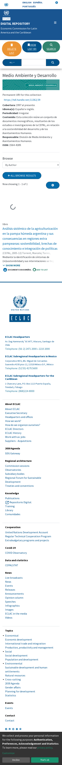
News (8, 581)
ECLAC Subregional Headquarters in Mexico (31, 356)
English (26, 2)
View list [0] (32, 47)
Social (8, 651)
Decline (16, 759)
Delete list (11, 49)
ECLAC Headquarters (17, 336)
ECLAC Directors (14, 429)
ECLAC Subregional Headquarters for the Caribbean (29, 377)
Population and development (21, 659)
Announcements (14, 593)
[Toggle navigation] (55, 22)
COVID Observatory (16, 552)
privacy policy (44, 747)
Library (9, 510)
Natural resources (15, 675)
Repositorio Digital (20, 502)
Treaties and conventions (19, 485)
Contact (9, 720)
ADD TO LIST (40, 269)
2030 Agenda (12, 683)
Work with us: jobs (15, 437)
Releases (10, 589)
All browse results (22, 175)
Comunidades (12, 514)
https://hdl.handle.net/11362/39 (22, 99)
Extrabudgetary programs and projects (27, 540)
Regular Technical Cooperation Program (28, 536)
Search (51, 47)
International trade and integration (25, 643)
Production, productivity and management (29, 647)
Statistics (10, 695)
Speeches (10, 601)
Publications (12, 498)
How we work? (13, 421)
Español (37, 2)
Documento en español (17, 270)
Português (29, 6)
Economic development (18, 639)
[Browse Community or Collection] (31, 165)
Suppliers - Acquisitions (18, 441)
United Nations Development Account (26, 532)
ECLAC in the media (16, 613)
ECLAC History (13, 433)
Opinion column (14, 597)
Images (9, 609)
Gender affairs (13, 687)
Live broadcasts (14, 577)
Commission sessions (17, 465)
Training (10, 506)
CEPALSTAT (11, 565)
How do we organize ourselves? (22, 425)
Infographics (12, 605)
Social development (16, 655)
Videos (8, 617)
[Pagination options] (53, 185)
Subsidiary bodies (14, 473)
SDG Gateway (12, 453)
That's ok (44, 759)
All (11, 62)
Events (9, 585)
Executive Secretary (16, 413)
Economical (12, 635)
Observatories (13, 469)
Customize (8, 753)
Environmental (13, 663)
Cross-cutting (13, 679)
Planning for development (20, 691)
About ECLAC (12, 409)
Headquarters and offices (19, 417)
